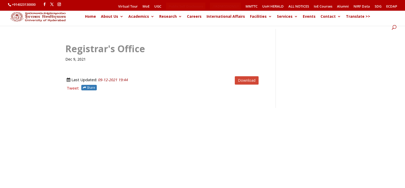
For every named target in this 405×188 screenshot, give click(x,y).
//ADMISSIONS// (226, 6)
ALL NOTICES (298, 7)
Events (309, 17)
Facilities (258, 17)
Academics (138, 17)
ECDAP (391, 7)
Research (168, 17)
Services (285, 17)
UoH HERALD (273, 7)
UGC (157, 7)
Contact (328, 17)
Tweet (73, 88)
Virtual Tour (128, 7)
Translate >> (358, 17)
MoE (146, 7)
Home (90, 17)
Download (246, 80)
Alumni (343, 7)
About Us (109, 17)
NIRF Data (361, 7)
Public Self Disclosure (186, 6)
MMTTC (252, 7)
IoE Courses (323, 7)
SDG (378, 7)
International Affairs (226, 17)
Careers (194, 17)
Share (89, 87)
